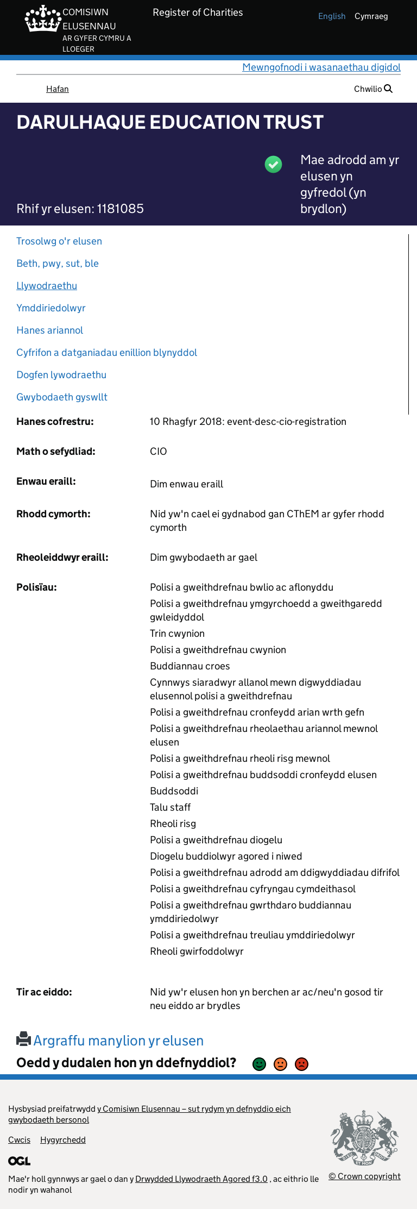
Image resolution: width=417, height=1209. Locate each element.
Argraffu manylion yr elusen (110, 1040)
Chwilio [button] (373, 89)
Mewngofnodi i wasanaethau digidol (321, 67)
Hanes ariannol (49, 330)
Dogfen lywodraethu (61, 374)
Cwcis (19, 1140)
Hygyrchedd (63, 1140)
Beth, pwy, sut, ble (57, 263)
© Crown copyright (364, 1176)
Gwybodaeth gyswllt (62, 397)
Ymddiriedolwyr (51, 308)
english (332, 16)
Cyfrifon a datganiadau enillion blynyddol (106, 352)
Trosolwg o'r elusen (59, 241)
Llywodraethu (46, 285)
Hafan (57, 89)
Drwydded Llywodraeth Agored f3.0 (201, 1179)
